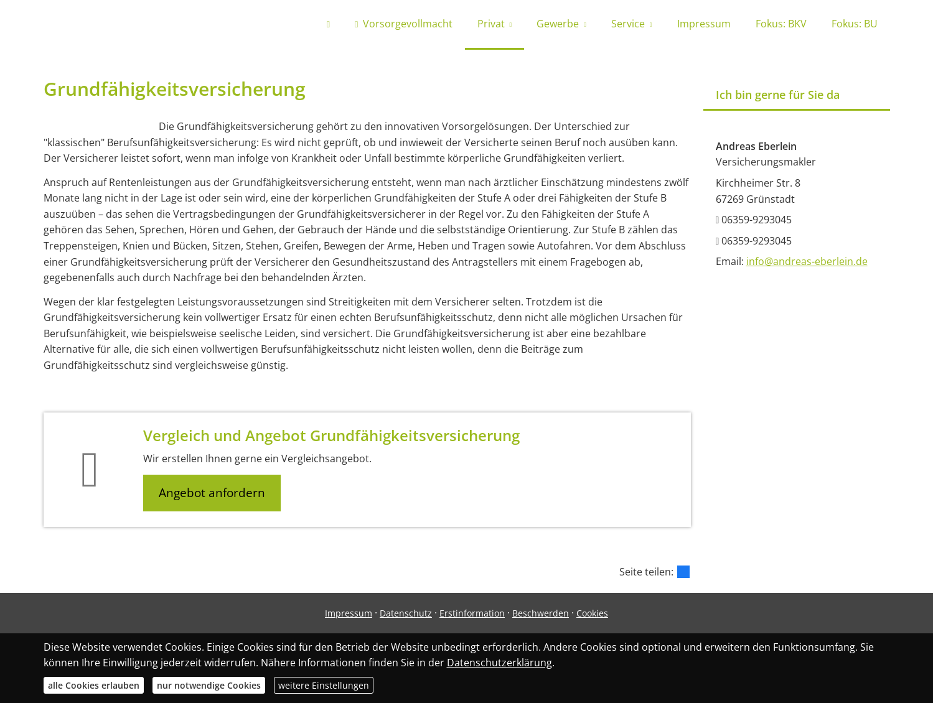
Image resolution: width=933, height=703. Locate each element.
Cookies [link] (592, 613)
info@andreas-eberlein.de (807, 261)
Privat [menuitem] (491, 23)
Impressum (348, 613)
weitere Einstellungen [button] (323, 685)
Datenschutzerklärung (499, 662)
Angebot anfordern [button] (212, 493)
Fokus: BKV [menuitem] (781, 23)
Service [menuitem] (628, 23)
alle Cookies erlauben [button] (93, 685)
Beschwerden (540, 613)
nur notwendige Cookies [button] (209, 685)
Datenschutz (406, 613)
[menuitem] (328, 25)
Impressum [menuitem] (704, 23)
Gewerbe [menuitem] (558, 23)
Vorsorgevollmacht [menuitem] (403, 23)
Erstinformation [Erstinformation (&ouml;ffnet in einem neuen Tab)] (472, 613)
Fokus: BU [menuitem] (855, 23)
